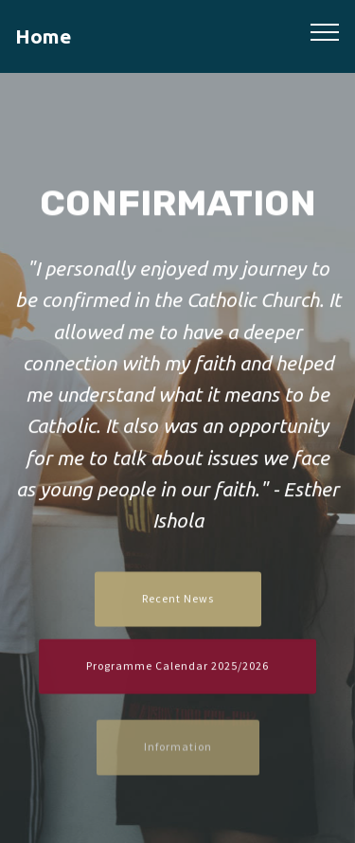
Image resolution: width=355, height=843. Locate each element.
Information (178, 754)
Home (43, 36)
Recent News (178, 600)
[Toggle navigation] (325, 31)
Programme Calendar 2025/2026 (177, 667)
